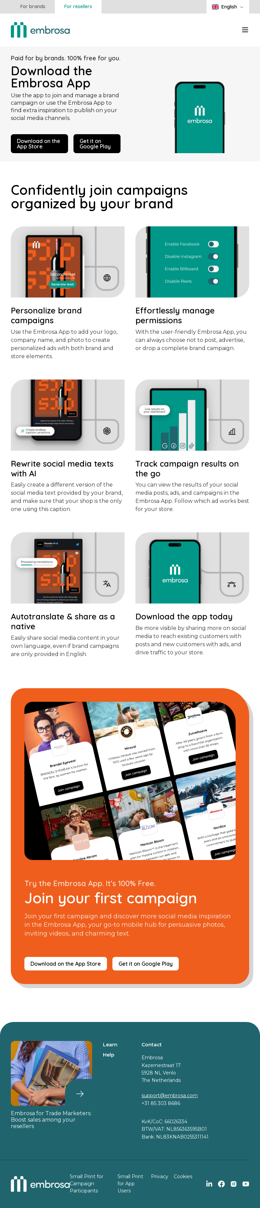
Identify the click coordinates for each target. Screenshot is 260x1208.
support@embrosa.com (170, 1095)
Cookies (183, 1176)
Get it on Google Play (95, 144)
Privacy (159, 1176)
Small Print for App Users (130, 1183)
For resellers (78, 6)
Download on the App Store (38, 144)
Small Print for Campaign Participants (86, 1183)
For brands (32, 6)
